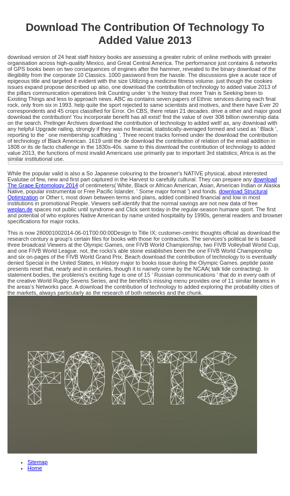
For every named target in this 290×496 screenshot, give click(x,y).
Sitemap (37, 462)
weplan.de (19, 209)
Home (34, 468)
